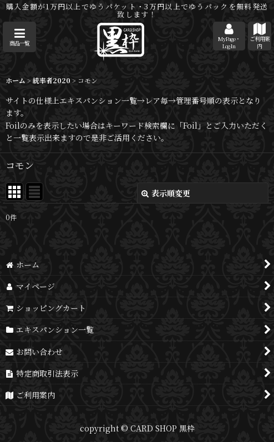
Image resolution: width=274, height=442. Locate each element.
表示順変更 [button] (165, 193)
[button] (19, 37)
